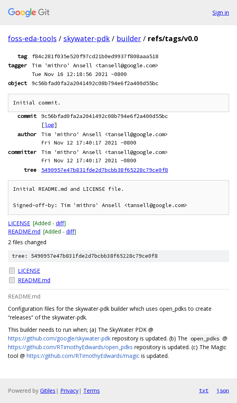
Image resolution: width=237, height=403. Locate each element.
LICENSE (19, 223)
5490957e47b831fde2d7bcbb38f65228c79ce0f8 (104, 169)
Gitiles (47, 390)
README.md (24, 231)
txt (203, 390)
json (222, 390)
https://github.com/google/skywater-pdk (59, 338)
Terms (91, 390)
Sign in (220, 12)
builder (129, 38)
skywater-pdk (86, 38)
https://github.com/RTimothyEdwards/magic (83, 355)
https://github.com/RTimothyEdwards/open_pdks (70, 347)
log (49, 124)
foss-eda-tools (32, 38)
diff (60, 223)
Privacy (69, 390)
